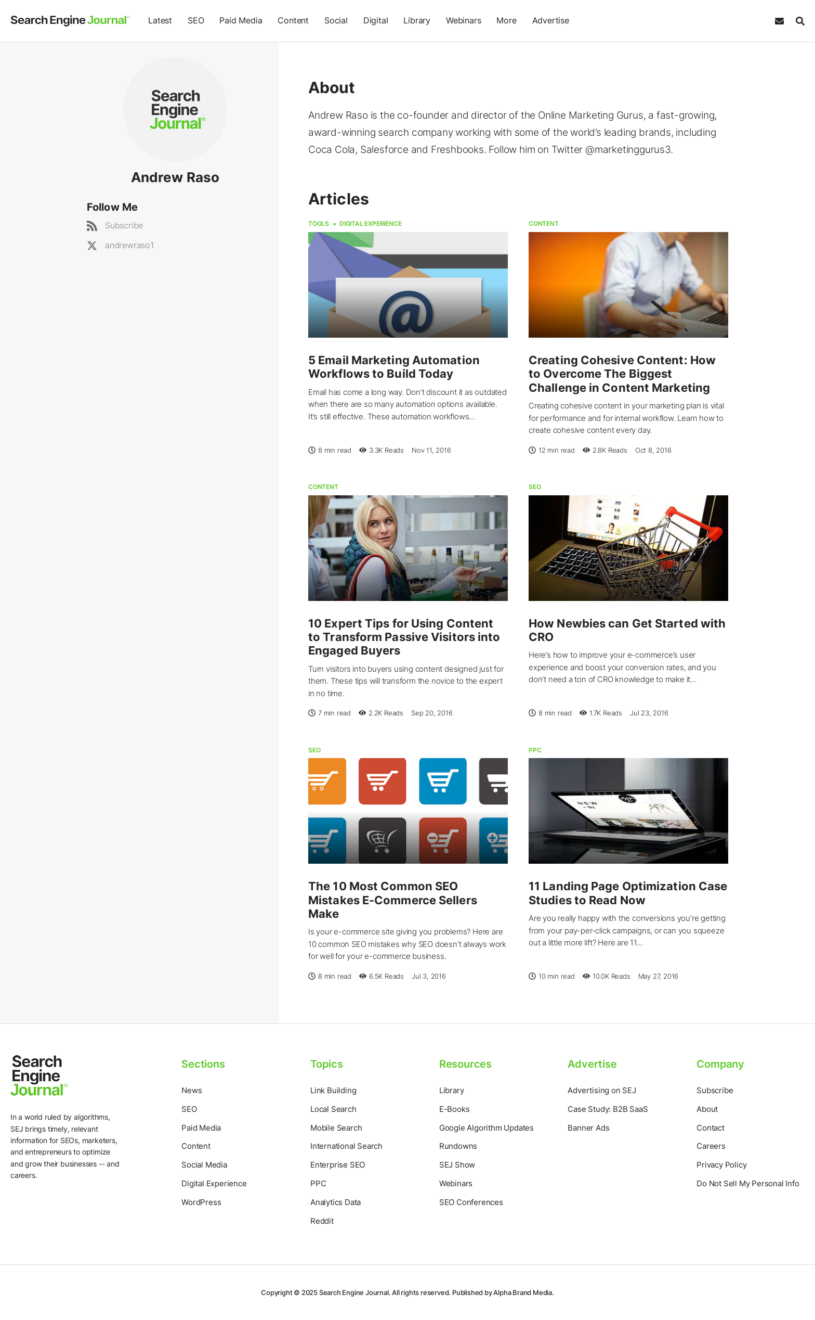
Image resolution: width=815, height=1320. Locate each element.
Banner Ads (588, 1128)
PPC (535, 750)
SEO (196, 20)
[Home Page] (70, 21)
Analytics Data (335, 1202)
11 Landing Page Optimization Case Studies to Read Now (628, 892)
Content (293, 20)
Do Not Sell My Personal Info (747, 1183)
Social (336, 20)
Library (416, 20)
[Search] (798, 21)
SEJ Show (457, 1165)
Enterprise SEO (337, 1165)
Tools (318, 223)
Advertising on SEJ (602, 1090)
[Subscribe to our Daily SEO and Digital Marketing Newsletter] (779, 21)
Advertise (550, 20)
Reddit (322, 1221)
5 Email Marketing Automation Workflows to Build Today (394, 366)
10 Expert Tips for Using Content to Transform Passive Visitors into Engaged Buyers (404, 637)
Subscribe (124, 225)
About (707, 1109)
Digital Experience (370, 223)
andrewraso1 (129, 245)
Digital (375, 20)
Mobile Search (336, 1128)
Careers (711, 1146)
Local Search (333, 1109)
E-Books (454, 1109)
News (191, 1090)
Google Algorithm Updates (486, 1128)
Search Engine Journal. (355, 1292)
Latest (160, 20)
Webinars (463, 20)
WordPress (201, 1202)
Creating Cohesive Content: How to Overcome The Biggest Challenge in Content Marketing (622, 373)
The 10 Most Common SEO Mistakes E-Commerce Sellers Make (392, 899)
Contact (710, 1128)
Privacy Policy (721, 1165)
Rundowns (458, 1146)
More (506, 20)
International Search (346, 1146)
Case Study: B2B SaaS (608, 1109)
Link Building (333, 1090)
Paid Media (240, 20)
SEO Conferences (471, 1202)
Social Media (204, 1165)
